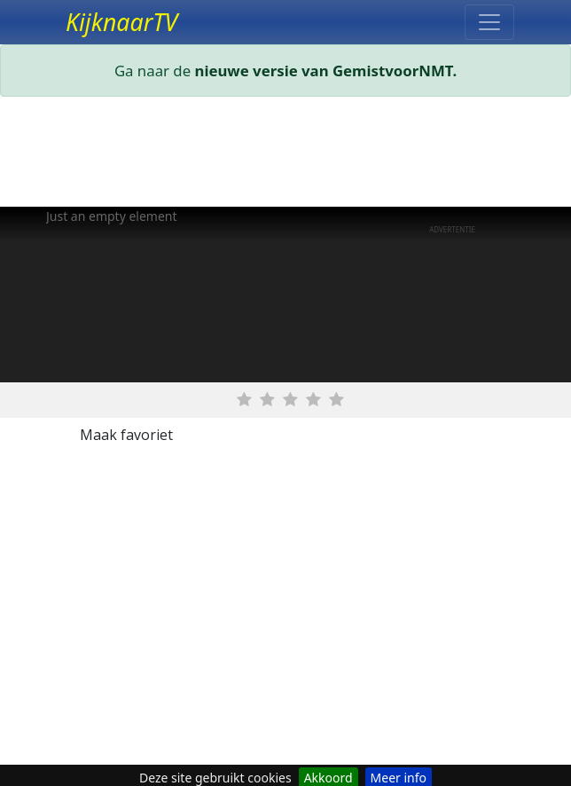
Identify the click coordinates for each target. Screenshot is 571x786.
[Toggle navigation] (489, 22)
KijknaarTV (121, 22)
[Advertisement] (285, 155)
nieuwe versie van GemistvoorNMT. (326, 70)
